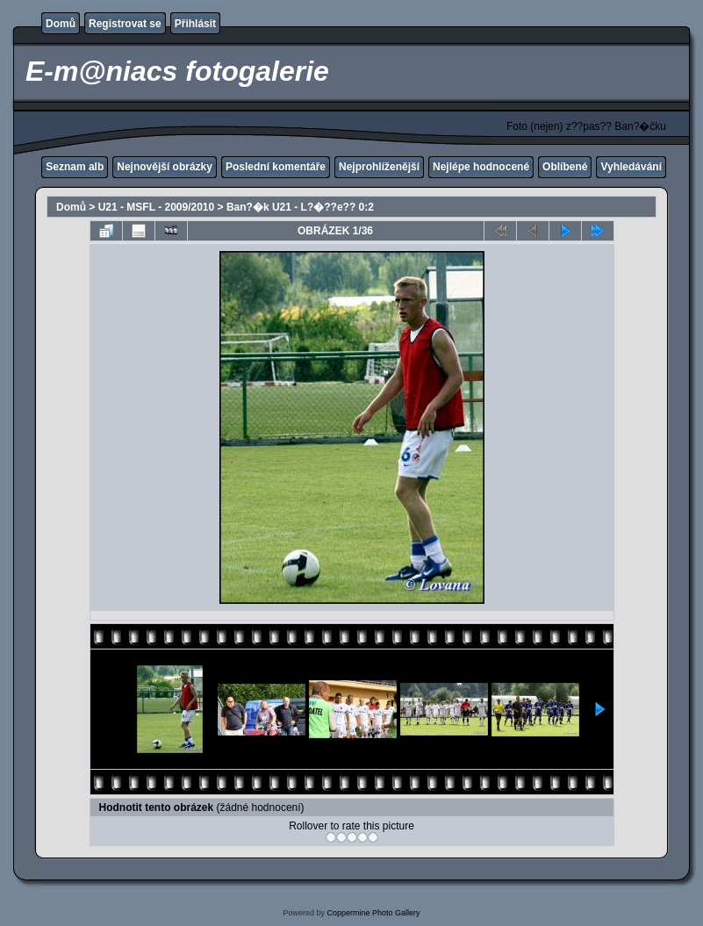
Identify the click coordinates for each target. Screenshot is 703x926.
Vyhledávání (631, 167)
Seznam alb (75, 167)
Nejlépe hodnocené (481, 167)
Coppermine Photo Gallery (373, 912)
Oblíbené (564, 167)
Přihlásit (195, 24)
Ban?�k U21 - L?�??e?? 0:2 (300, 207)
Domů (60, 24)
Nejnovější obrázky (164, 167)
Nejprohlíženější (379, 167)
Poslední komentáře (276, 167)
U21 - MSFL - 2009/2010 (156, 207)
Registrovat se (125, 24)
